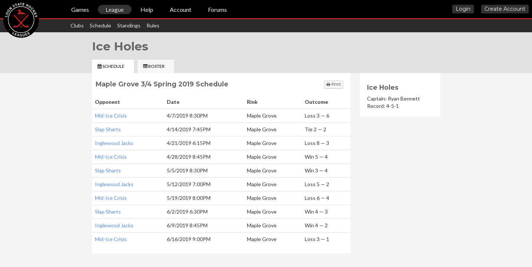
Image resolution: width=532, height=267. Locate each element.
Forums (217, 9)
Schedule (100, 25)
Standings (129, 25)
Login (463, 9)
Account (180, 9)
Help (147, 9)
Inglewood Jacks (114, 143)
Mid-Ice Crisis (111, 115)
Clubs (77, 25)
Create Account (505, 9)
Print (334, 84)
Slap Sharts (108, 129)
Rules (152, 25)
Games (80, 9)
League (115, 9)
